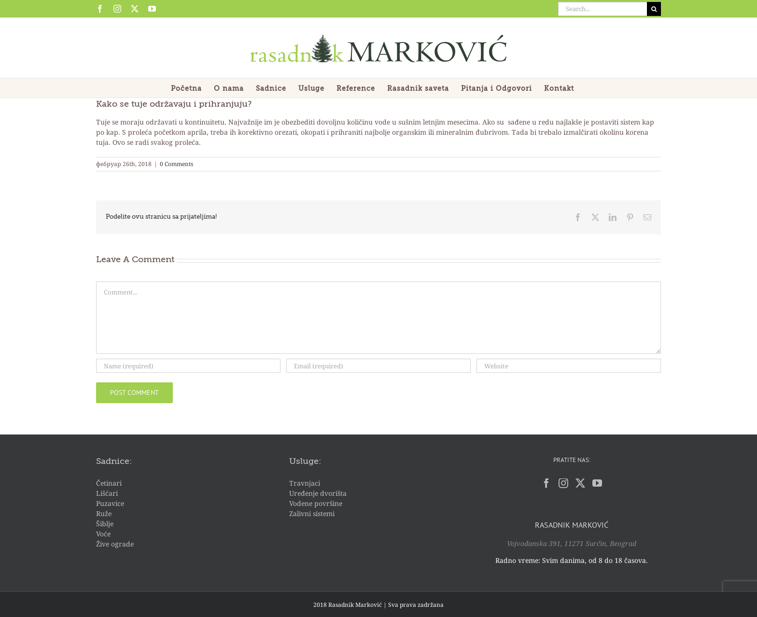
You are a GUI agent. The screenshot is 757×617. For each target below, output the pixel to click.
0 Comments (176, 164)
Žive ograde (115, 543)
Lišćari (107, 493)
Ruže (104, 513)
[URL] (569, 366)
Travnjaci (304, 483)
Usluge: (305, 461)
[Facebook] (546, 483)
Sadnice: (114, 461)
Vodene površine (315, 503)
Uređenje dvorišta (318, 493)
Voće (103, 533)
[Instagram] (563, 483)
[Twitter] (580, 483)
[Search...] (602, 9)
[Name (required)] (188, 366)
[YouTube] (597, 483)
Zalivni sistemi (312, 513)
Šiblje (104, 523)
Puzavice (110, 503)
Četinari (109, 483)
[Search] (654, 9)
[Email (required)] (378, 366)
